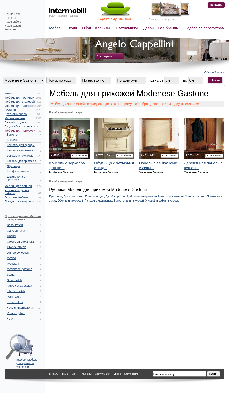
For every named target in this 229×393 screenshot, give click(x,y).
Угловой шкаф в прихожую (162, 200)
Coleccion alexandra (20, 241)
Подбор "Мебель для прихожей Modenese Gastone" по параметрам (26, 362)
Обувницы (13, 166)
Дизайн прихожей (117, 196)
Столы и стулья (15, 122)
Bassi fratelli (15, 225)
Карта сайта (131, 373)
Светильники (127, 28)
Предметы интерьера (19, 201)
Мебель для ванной (18, 186)
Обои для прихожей (70, 200)
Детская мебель (16, 114)
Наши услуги (13, 25)
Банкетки (12, 134)
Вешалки (12, 139)
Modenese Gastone (61, 172)
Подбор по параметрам (204, 28)
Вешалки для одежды (21, 145)
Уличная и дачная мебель (17, 191)
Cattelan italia (16, 230)
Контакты (216, 4)
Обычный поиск (214, 72)
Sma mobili (14, 280)
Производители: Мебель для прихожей (23, 217)
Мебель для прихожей (20, 130)
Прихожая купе (94, 196)
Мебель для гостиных (19, 97)
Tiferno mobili (16, 291)
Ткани (72, 28)
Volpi (10, 318)
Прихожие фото (73, 196)
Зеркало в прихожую (20, 155)
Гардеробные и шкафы (20, 126)
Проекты (10, 17)
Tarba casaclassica (19, 285)
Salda (10, 274)
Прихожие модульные (98, 200)
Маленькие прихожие (143, 196)
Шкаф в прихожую (18, 171)
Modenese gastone (19, 269)
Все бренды (168, 28)
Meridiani (13, 263)
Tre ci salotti (15, 302)
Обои (86, 28)
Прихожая (55, 196)
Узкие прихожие (195, 196)
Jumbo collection (18, 252)
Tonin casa (14, 296)
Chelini (11, 236)
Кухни (9, 93)
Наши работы (13, 21)
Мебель (55, 28)
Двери (148, 28)
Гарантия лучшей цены (115, 19)
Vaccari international (20, 307)
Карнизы (102, 28)
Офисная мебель (16, 197)
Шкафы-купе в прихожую (16, 178)
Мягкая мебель (15, 118)
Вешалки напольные (20, 150)
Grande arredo (16, 247)
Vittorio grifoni (16, 313)
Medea (11, 258)
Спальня (10, 110)
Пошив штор (13, 14)
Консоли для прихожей (21, 161)
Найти (215, 80)
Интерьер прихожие (171, 196)
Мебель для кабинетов (20, 106)
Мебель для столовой (20, 101)
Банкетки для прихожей (129, 200)
